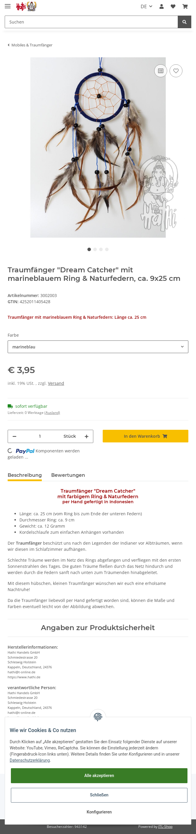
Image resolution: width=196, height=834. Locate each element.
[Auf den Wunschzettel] (176, 70)
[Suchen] (91, 22)
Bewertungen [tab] (68, 475)
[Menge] (40, 436)
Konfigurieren (99, 812)
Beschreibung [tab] (25, 475)
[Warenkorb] (185, 6)
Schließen (99, 795)
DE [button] (144, 6)
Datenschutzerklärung (30, 760)
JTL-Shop (165, 826)
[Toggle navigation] (8, 3)
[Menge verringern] (14, 436)
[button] (161, 6)
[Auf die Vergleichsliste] (160, 70)
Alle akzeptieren (99, 775)
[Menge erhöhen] (86, 436)
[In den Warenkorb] (145, 436)
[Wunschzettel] (173, 6)
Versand (56, 383)
